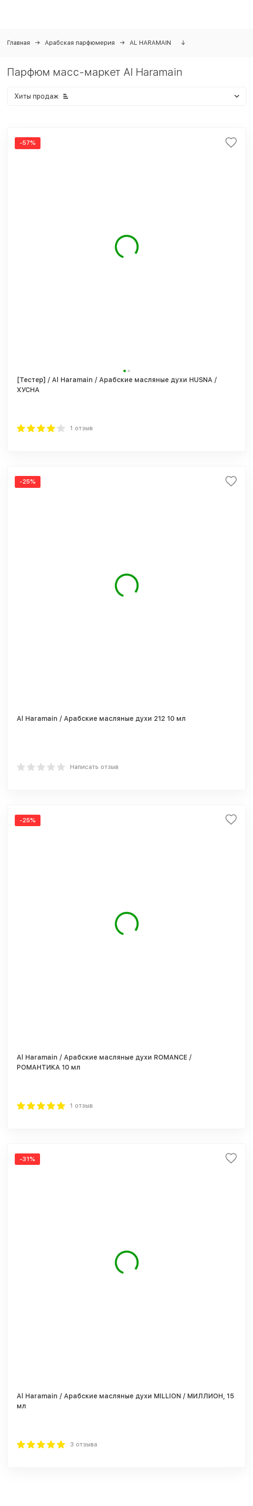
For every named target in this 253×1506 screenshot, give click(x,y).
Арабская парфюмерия (80, 42)
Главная (18, 42)
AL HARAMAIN (150, 42)
